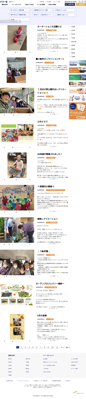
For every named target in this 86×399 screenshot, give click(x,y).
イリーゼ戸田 (50, 319)
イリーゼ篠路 (50, 96)
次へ (62, 347)
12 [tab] (26, 276)
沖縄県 (10, 375)
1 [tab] (15, 52)
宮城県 (27, 365)
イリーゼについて (16, 4)
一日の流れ (45, 368)
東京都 (10, 358)
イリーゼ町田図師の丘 (52, 222)
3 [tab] (19, 52)
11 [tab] (24, 276)
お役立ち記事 (52, 4)
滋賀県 (10, 371)
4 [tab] (19, 115)
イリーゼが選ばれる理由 (49, 365)
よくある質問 (41, 4)
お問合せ (68, 380)
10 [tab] (25, 244)
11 (57, 347)
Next (30, 52)
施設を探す (5, 4)
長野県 (10, 368)
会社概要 (49, 1)
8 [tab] (21, 244)
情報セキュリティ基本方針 (41, 380)
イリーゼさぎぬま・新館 (50, 287)
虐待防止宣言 (10, 380)
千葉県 (27, 362)
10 (52, 347)
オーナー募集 (57, 1)
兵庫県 (27, 371)
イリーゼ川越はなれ (51, 125)
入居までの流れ (29, 4)
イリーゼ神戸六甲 (51, 157)
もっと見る (53, 51)
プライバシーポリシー (23, 380)
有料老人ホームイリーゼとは (50, 362)
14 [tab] (17, 277)
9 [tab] (23, 244)
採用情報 (42, 1)
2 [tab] (17, 52)
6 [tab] (21, 147)
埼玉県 (10, 362)
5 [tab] (20, 115)
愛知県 (27, 368)
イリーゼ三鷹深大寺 (51, 30)
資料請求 (82, 4)
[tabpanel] (17, 38)
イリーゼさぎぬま (49, 62)
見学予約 (71, 4)
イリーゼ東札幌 (50, 254)
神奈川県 (28, 358)
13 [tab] (27, 276)
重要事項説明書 (57, 380)
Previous (4, 52)
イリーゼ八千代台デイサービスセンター (55, 190)
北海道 (10, 365)
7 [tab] (19, 244)
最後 (67, 347)
